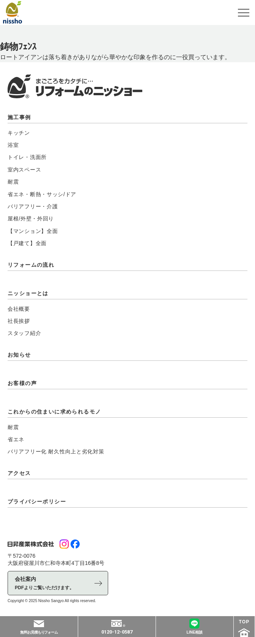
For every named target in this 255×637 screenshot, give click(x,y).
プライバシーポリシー (37, 502)
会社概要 (19, 309)
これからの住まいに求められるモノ (54, 412)
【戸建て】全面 (27, 243)
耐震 (13, 182)
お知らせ (19, 355)
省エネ (16, 439)
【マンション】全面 (33, 231)
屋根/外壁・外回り (31, 218)
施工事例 (19, 117)
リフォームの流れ (31, 265)
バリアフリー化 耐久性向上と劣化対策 (56, 451)
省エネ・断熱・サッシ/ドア (42, 194)
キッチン (19, 133)
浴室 (13, 145)
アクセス (19, 473)
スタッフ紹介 (24, 333)
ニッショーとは (28, 293)
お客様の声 (22, 383)
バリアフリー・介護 (33, 206)
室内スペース (24, 170)
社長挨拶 (19, 321)
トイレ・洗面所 (27, 157)
